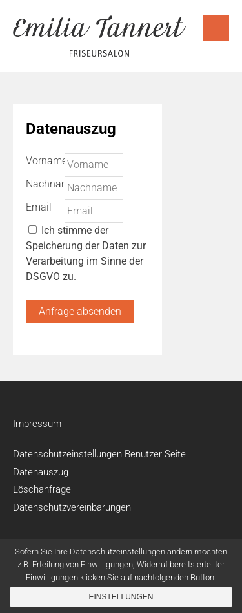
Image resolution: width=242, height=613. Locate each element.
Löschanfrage (42, 489)
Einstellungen (120, 596)
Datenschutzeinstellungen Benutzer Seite (99, 454)
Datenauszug (40, 472)
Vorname (46, 161)
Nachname (51, 184)
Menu (216, 28)
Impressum (37, 423)
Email (39, 207)
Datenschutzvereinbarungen (72, 507)
